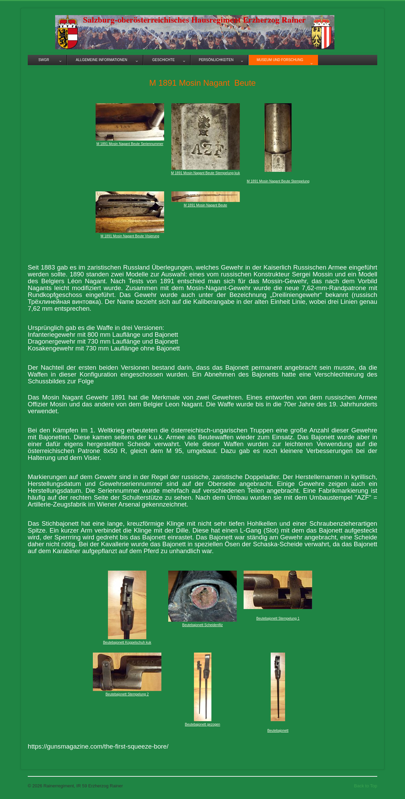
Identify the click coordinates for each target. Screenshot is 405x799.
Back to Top (365, 785)
